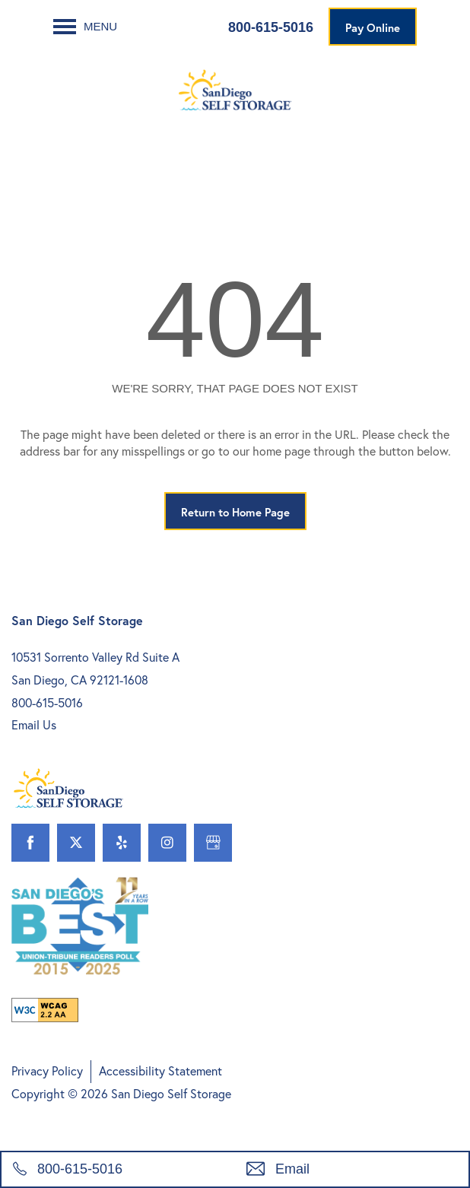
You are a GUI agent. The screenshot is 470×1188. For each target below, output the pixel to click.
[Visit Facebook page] (30, 843)
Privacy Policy (47, 1070)
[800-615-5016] (118, 1169)
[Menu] (85, 26)
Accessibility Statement (160, 1070)
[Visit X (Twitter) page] (76, 843)
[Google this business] (213, 843)
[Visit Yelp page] (122, 843)
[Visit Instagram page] (167, 843)
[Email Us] (351, 1169)
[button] (373, 27)
